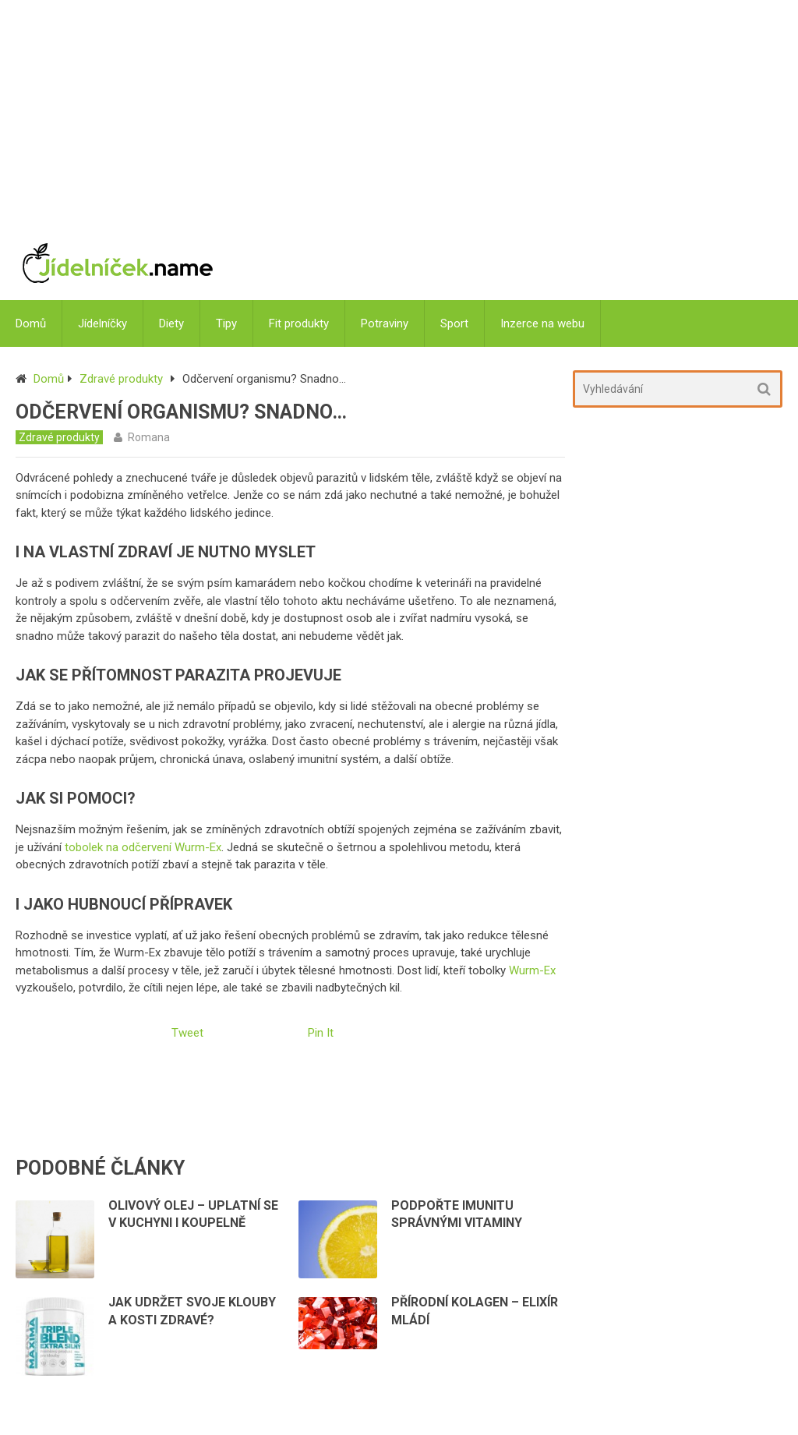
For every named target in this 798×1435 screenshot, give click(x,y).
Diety (171, 323)
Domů (31, 323)
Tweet (187, 1033)
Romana (149, 437)
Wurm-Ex (532, 970)
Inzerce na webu (542, 323)
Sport (454, 323)
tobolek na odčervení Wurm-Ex (143, 847)
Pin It (321, 1033)
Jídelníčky (102, 323)
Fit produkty (299, 323)
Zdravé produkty (121, 379)
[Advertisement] (494, 113)
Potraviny (384, 323)
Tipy (226, 323)
